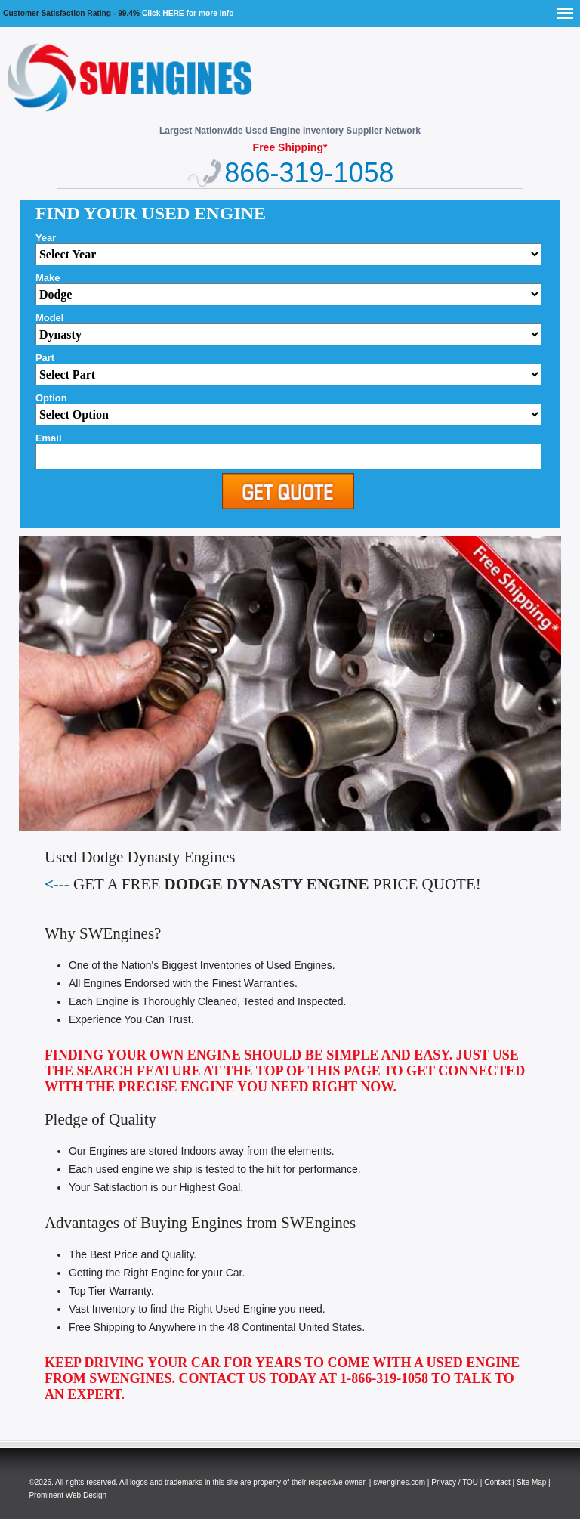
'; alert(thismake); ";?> (288, 334)
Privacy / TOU (454, 1482)
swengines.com (399, 1482)
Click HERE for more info (188, 13)
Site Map (531, 1482)
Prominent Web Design (67, 1495)
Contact (497, 1482)
